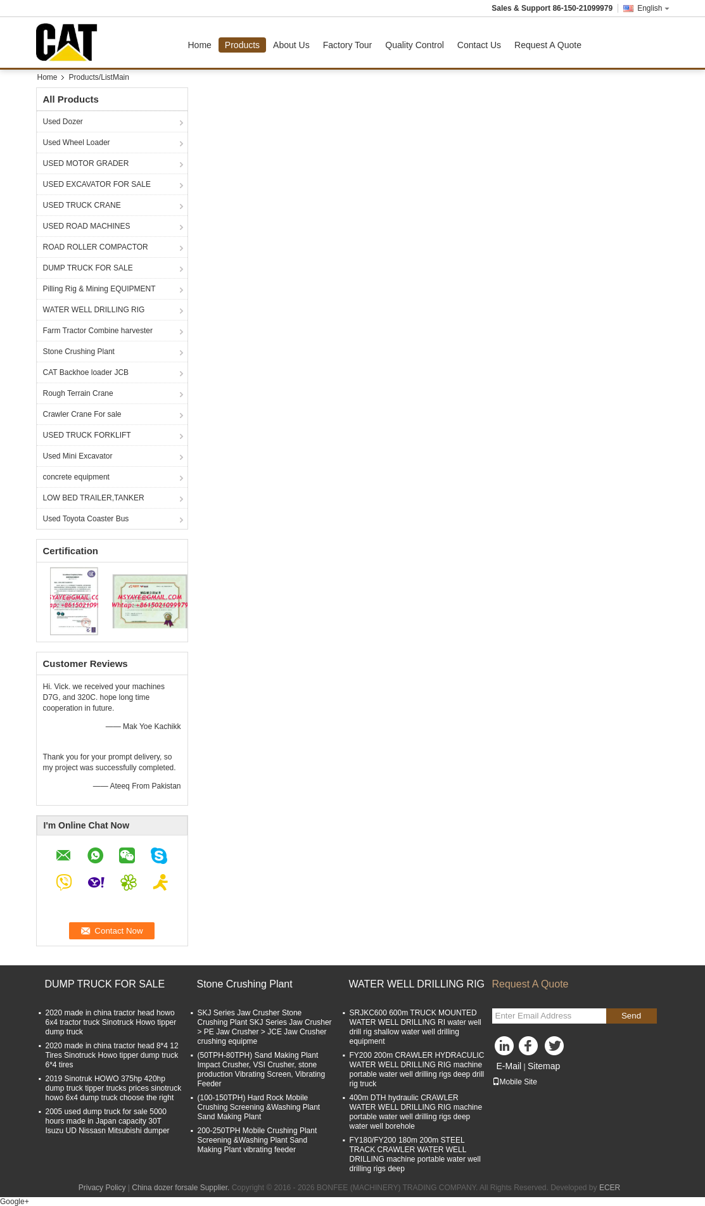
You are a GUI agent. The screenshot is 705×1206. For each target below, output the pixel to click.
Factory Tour (347, 45)
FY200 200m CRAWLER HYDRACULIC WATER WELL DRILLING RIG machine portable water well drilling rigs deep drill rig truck (417, 1069)
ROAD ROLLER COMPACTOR (95, 247)
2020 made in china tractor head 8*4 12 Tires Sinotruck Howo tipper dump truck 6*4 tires (112, 1055)
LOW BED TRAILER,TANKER (93, 497)
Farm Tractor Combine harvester (98, 330)
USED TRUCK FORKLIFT (87, 435)
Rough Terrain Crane (78, 393)
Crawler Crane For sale (82, 414)
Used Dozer (63, 121)
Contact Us (479, 45)
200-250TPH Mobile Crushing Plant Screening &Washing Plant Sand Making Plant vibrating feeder (257, 1140)
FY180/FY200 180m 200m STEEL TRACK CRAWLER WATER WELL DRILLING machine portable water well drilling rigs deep (415, 1154)
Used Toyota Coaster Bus (86, 518)
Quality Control (414, 45)
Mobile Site (514, 1081)
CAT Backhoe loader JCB (86, 372)
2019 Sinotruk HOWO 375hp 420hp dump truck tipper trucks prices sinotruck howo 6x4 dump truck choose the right (114, 1088)
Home (200, 45)
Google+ (14, 1201)
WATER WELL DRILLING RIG (94, 309)
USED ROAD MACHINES (86, 226)
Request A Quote (547, 45)
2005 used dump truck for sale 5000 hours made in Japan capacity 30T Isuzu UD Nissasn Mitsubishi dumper (108, 1121)
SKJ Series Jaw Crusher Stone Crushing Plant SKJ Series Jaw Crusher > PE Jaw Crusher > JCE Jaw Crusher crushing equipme (265, 1027)
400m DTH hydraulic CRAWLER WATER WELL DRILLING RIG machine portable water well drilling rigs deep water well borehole (416, 1112)
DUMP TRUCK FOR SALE (88, 267)
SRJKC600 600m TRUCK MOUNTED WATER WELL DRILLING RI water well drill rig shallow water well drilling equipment (415, 1027)
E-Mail (509, 1066)
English (653, 8)
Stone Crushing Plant (79, 351)
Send (631, 1015)
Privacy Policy (102, 1187)
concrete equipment (76, 477)
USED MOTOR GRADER (86, 163)
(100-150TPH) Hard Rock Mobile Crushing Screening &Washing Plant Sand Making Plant (259, 1107)
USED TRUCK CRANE (82, 205)
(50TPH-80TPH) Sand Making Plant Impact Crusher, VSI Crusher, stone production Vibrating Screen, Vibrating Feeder (262, 1069)
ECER (609, 1187)
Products (242, 45)
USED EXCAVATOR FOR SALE (97, 184)
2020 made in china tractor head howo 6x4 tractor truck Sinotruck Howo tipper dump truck (111, 1022)
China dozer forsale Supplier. (181, 1187)
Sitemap (544, 1066)
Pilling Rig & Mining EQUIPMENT (99, 288)
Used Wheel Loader (76, 142)
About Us (291, 45)
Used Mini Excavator (78, 456)
